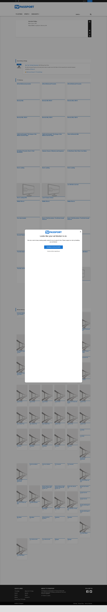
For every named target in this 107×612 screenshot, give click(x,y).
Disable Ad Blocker (53, 247)
